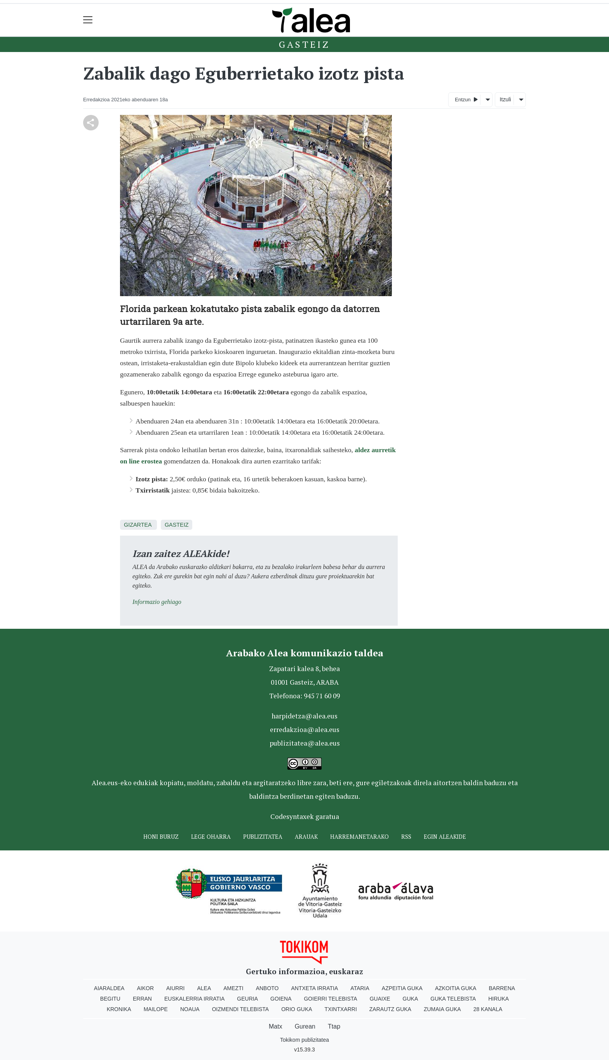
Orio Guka (296, 1009)
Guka (410, 999)
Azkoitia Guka (456, 988)
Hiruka (498, 999)
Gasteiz (304, 44)
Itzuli (505, 99)
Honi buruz (161, 836)
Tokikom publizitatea (304, 1040)
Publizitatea (262, 836)
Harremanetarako (359, 836)
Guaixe (380, 999)
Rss (406, 836)
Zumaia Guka (442, 1009)
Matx (275, 1026)
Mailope (156, 1009)
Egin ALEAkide (445, 836)
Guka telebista (453, 999)
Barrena (502, 988)
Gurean (305, 1026)
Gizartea (137, 525)
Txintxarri (341, 1009)
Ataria (359, 988)
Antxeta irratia (314, 988)
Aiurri (175, 988)
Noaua (190, 1009)
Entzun (466, 99)
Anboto (267, 988)
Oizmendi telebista (240, 1009)
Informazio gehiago (156, 602)
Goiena (280, 999)
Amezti (233, 988)
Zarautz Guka (390, 1009)
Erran (142, 999)
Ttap (334, 1026)
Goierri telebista (330, 999)
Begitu (110, 999)
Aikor (145, 988)
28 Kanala (488, 1009)
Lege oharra (211, 836)
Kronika (119, 1009)
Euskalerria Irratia (194, 999)
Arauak (306, 836)
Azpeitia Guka (402, 988)
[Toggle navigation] (88, 20)
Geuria (247, 999)
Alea (204, 988)
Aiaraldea (109, 988)
